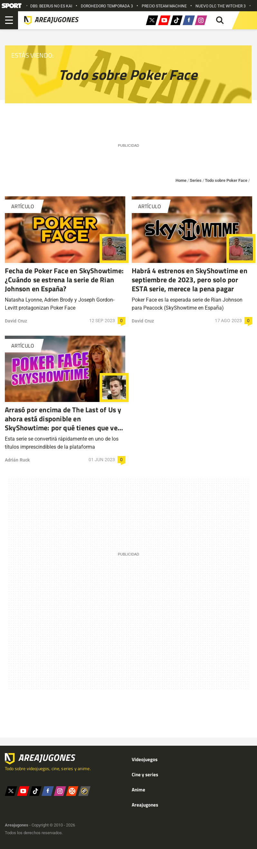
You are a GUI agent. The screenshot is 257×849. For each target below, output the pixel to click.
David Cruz (16, 320)
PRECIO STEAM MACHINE (164, 6)
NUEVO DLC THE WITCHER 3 (220, 6)
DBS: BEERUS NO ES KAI (51, 6)
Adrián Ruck (17, 459)
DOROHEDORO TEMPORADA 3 (107, 6)
